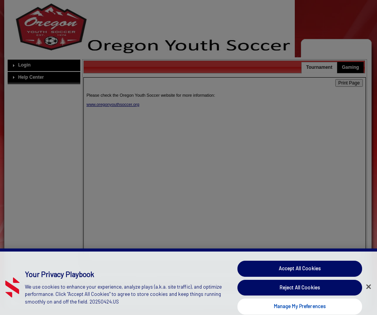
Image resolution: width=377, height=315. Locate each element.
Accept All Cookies (300, 272)
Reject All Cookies (300, 291)
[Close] (368, 291)
